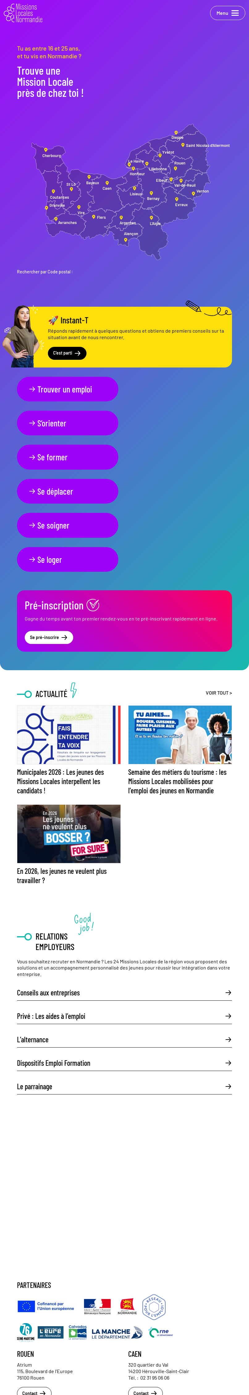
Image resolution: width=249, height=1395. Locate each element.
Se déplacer (158, 423)
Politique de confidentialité (37, 1369)
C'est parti (67, 353)
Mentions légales (29, 1360)
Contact (34, 1291)
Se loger (153, 457)
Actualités (24, 1343)
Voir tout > (219, 590)
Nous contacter (28, 1351)
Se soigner (49, 457)
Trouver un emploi (60, 389)
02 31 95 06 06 (154, 1275)
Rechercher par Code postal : (45, 271)
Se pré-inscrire (49, 535)
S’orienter (155, 389)
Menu (228, 13)
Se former (48, 423)
